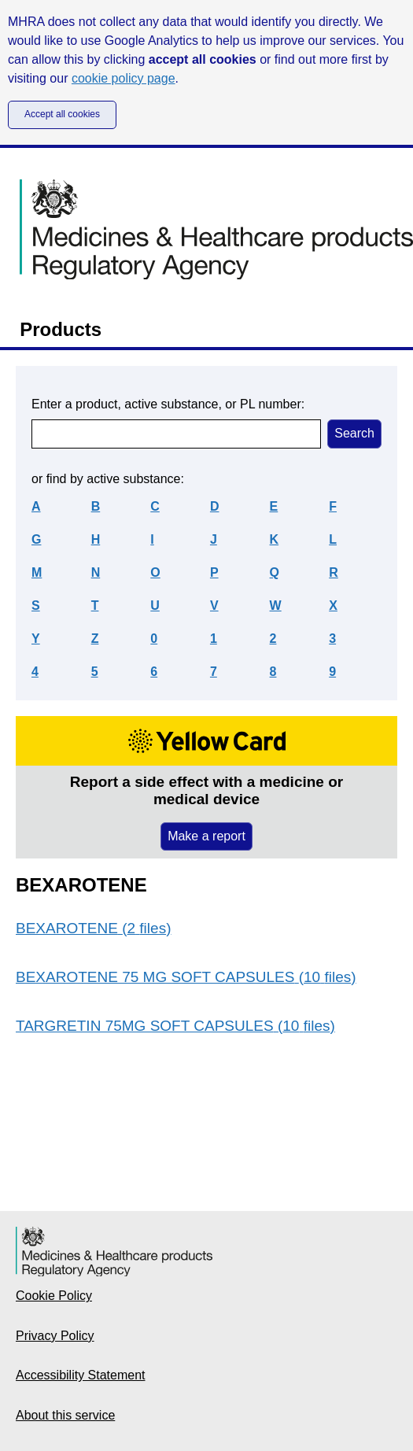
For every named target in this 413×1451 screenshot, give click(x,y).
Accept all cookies (62, 114)
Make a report (206, 836)
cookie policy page (123, 78)
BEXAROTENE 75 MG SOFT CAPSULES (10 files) (186, 977)
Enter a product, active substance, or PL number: (167, 404)
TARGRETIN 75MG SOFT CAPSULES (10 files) (175, 1025)
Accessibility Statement (81, 1375)
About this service (65, 1415)
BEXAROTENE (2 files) (93, 928)
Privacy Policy (55, 1335)
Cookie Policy (54, 1295)
